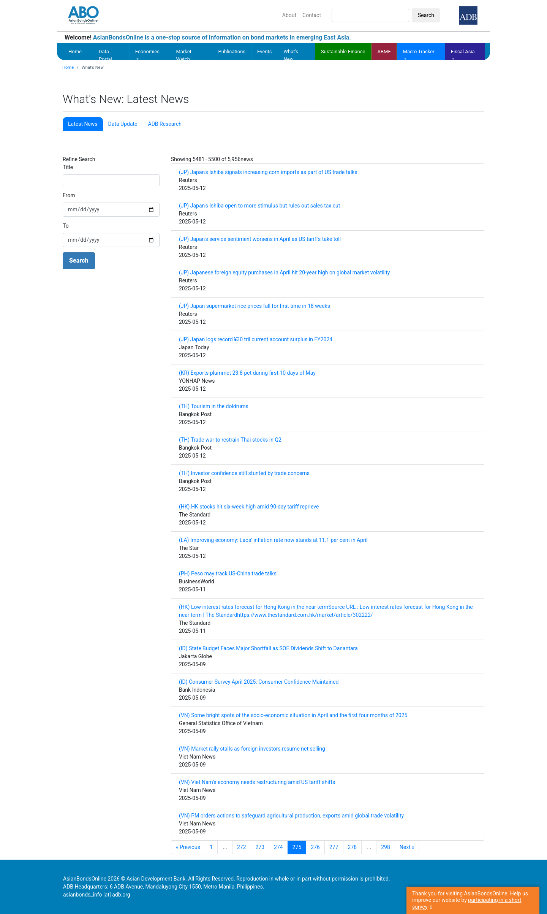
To (66, 226)
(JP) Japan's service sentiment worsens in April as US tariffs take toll (260, 239)
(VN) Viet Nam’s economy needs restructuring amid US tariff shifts (257, 782)
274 (278, 847)
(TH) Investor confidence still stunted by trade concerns (244, 473)
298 (385, 847)
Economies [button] (147, 51)
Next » (407, 847)
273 (260, 847)
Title (68, 167)
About (289, 15)
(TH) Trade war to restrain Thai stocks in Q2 (230, 440)
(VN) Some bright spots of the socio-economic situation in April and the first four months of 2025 (293, 715)
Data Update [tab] (123, 124)
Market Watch (183, 55)
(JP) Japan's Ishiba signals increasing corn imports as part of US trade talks (268, 172)
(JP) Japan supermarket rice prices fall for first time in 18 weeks (254, 306)
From (69, 195)
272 (241, 847)
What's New (291, 55)
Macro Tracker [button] (419, 51)
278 (352, 847)
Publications (231, 51)
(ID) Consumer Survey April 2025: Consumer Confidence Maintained (258, 682)
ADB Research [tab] (165, 124)
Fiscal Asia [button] (463, 51)
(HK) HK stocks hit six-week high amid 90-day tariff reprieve (249, 507)
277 (333, 847)
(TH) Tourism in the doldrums (213, 406)
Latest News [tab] (83, 124)
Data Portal (105, 55)
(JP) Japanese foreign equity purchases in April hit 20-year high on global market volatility (284, 272)
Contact (311, 15)
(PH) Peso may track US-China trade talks (228, 573)
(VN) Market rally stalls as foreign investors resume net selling (252, 749)
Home (75, 51)
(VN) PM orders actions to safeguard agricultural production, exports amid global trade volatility (291, 816)
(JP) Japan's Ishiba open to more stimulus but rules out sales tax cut (259, 206)
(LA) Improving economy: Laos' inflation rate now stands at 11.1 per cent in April (273, 540)
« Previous (188, 847)
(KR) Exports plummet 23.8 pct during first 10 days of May (247, 373)
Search (426, 15)
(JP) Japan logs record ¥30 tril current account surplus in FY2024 (255, 339)
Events (264, 51)
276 (315, 847)
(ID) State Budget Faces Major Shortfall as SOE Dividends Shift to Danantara (268, 648)
